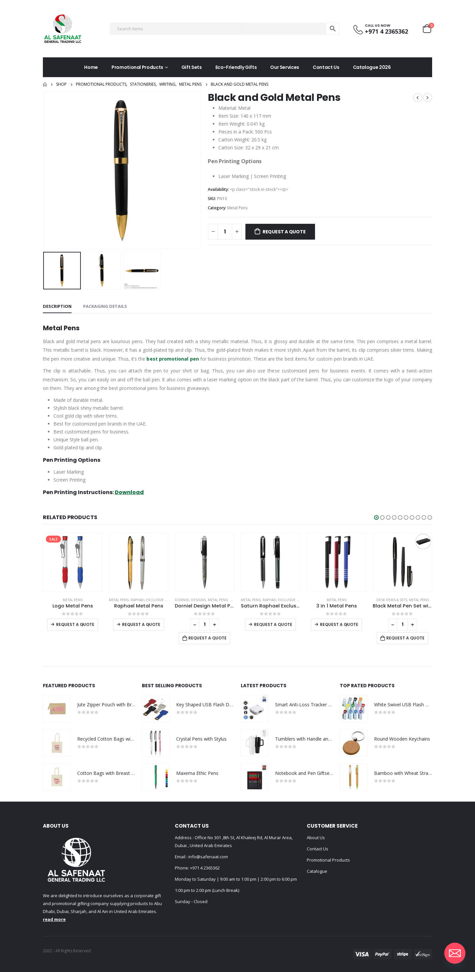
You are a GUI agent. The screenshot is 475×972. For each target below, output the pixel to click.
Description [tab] (57, 306)
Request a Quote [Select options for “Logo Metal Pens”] (141, 624)
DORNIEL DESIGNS (256, 600)
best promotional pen (172, 359)
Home (91, 67)
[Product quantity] (225, 232)
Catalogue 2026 (372, 67)
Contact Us (326, 67)
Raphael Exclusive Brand (219, 600)
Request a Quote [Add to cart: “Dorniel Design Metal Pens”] (273, 638)
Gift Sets (191, 67)
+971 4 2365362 (205, 868)
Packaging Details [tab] (105, 306)
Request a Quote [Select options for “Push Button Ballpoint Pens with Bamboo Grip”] (75, 624)
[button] (376, 517)
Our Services (284, 67)
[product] (72, 562)
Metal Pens (237, 208)
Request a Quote (284, 231)
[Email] (454, 953)
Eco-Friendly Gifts (236, 67)
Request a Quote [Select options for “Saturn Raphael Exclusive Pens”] (339, 624)
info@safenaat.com (207, 857)
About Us (316, 837)
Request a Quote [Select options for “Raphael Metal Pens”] (207, 624)
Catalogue (317, 871)
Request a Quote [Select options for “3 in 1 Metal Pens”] (405, 624)
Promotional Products (137, 67)
